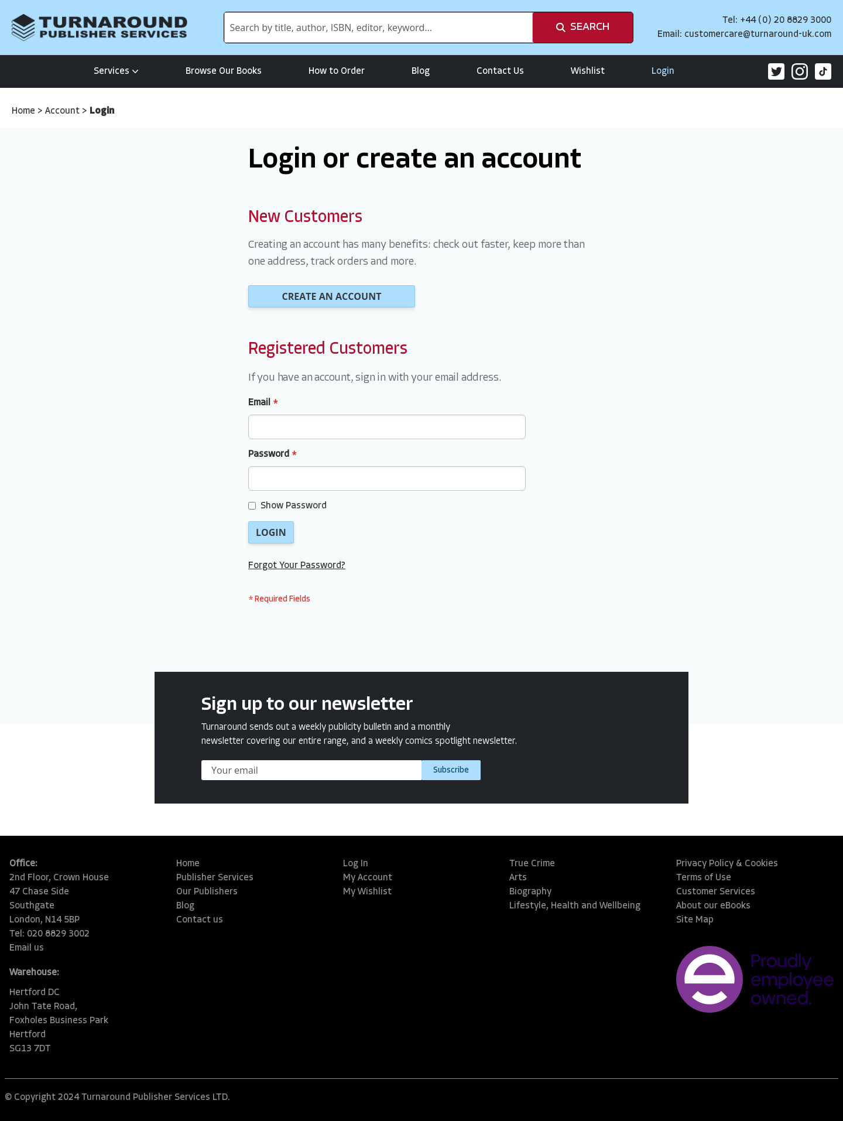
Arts (518, 878)
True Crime (532, 864)
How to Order (337, 71)
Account (63, 111)
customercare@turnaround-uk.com (757, 34)
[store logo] (99, 27)
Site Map (695, 920)
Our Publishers (207, 892)
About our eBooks (713, 906)
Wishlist (588, 71)
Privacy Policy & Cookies (727, 864)
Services (116, 71)
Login (663, 71)
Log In (355, 864)
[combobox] (378, 27)
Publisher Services (214, 878)
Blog (421, 71)
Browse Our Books (224, 71)
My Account (367, 878)
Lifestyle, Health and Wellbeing (574, 906)
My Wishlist (367, 892)
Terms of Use (703, 878)
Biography (530, 892)
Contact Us (500, 71)
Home (24, 111)
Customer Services (715, 892)
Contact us (199, 920)
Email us (26, 948)
